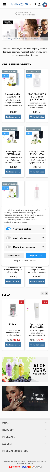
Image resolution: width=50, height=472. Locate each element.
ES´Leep (13, 324)
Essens (6, 48)
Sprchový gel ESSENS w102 (36, 325)
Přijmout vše (36, 255)
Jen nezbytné (14, 255)
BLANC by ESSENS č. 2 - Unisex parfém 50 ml (37, 97)
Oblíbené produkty (16, 64)
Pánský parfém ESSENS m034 (37, 153)
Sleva (6, 294)
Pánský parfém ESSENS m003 (13, 153)
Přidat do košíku (13, 117)
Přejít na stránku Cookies (25, 260)
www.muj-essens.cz (25, 463)
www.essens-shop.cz (36, 461)
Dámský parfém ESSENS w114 (13, 95)
